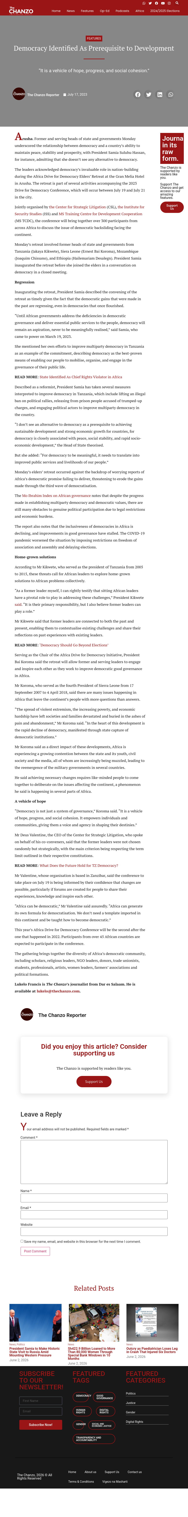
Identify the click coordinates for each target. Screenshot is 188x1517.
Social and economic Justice (101, 1425)
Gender (81, 1424)
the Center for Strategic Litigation (77, 206)
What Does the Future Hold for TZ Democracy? (79, 865)
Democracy (83, 1395)
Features (87, 11)
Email (26, 1208)
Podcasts (122, 11)
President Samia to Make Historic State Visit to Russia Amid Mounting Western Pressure (34, 1352)
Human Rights (80, 1411)
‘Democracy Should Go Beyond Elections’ (73, 644)
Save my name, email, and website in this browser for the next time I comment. (82, 1241)
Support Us (112, 1472)
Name (26, 1191)
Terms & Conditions (81, 1481)
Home (56, 11)
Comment (29, 1137)
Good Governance (104, 1397)
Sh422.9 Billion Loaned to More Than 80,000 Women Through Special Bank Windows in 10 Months (91, 1354)
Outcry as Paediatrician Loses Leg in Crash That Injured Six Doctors (152, 1350)
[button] (177, 3)
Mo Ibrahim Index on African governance (56, 495)
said (18, 604)
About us (90, 1472)
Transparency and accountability (88, 1439)
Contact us (135, 1472)
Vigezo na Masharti (115, 1481)
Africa (139, 11)
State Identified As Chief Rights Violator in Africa (81, 376)
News (71, 11)
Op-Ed (104, 11)
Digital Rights (104, 1411)
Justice (130, 1403)
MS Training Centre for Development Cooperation (100, 213)
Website (27, 1224)
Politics (21, 1344)
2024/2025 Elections (165, 11)
